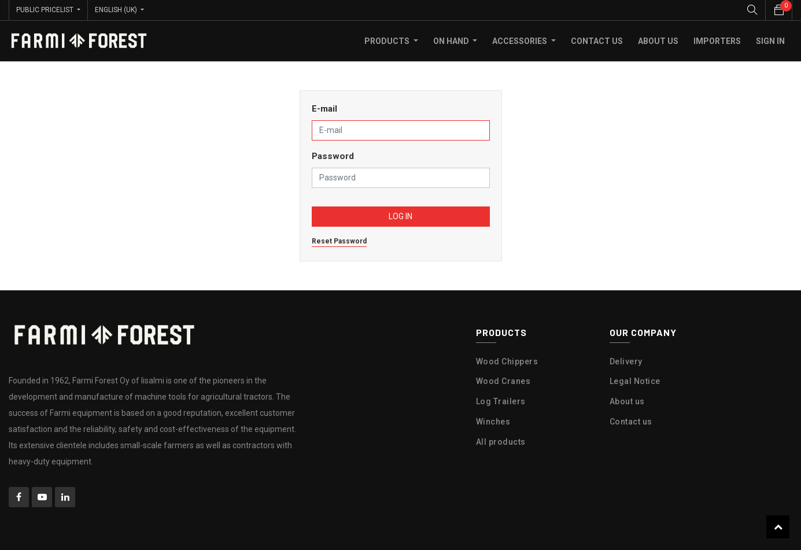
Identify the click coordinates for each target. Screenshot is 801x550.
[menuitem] (596, 41)
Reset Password (339, 241)
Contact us (631, 421)
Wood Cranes (503, 381)
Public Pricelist (45, 10)
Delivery (626, 361)
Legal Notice (635, 381)
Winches (493, 421)
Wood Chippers (507, 361)
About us (627, 401)
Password (333, 156)
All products (501, 441)
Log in (400, 216)
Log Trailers (501, 401)
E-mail (324, 109)
